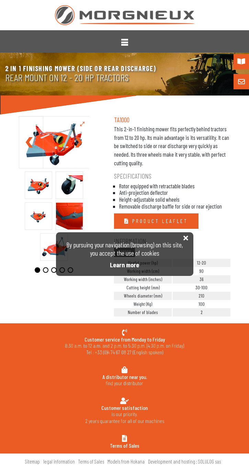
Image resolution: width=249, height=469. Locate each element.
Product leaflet (159, 221)
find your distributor (124, 379)
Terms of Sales (91, 461)
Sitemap (32, 461)
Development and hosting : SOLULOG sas (184, 461)
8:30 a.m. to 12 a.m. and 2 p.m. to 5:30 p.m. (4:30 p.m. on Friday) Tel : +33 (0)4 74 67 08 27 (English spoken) (124, 346)
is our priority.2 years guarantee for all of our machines (124, 414)
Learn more (124, 265)
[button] (124, 42)
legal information (59, 461)
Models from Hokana (126, 461)
